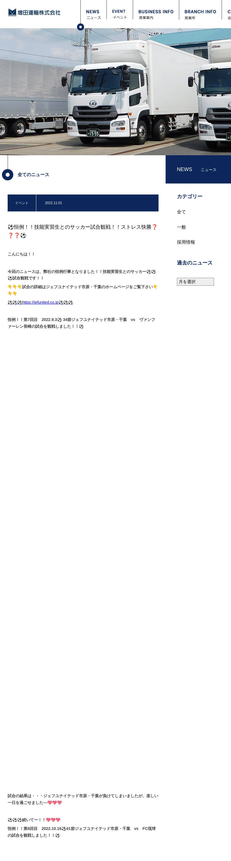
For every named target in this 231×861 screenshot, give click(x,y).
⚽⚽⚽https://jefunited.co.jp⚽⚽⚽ (40, 302)
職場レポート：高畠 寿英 (172, 818)
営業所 (19, 813)
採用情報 (186, 242)
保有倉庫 (92, 805)
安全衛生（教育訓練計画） (105, 818)
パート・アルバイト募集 (172, 836)
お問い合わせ (26, 832)
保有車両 (92, 812)
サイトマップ (69, 852)
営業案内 (22, 803)
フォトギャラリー (31, 823)
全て (181, 211)
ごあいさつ (93, 793)
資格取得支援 (163, 824)
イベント (22, 794)
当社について (163, 799)
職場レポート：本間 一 (170, 812)
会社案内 (90, 784)
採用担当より (163, 793)
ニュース (22, 784)
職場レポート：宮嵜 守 (170, 805)
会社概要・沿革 (97, 799)
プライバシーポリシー (31, 852)
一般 (181, 227)
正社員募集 (161, 830)
